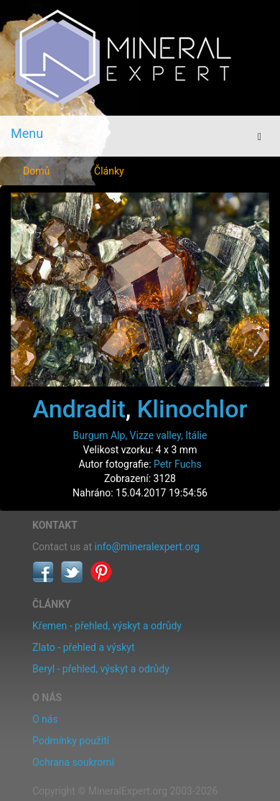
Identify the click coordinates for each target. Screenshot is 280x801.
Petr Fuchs (178, 464)
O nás (45, 719)
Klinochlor (192, 408)
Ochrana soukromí (73, 762)
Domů (36, 171)
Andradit (79, 408)
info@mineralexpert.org (147, 546)
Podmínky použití (70, 740)
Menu (27, 133)
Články (109, 171)
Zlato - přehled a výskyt (83, 647)
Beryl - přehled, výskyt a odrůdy (100, 669)
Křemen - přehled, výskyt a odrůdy (107, 625)
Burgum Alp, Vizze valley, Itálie (140, 435)
